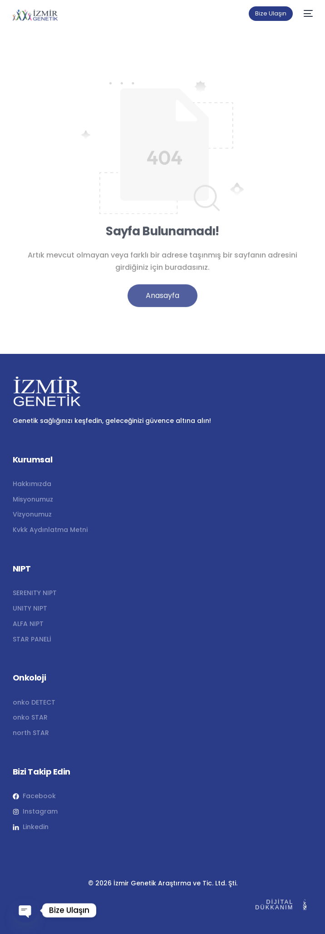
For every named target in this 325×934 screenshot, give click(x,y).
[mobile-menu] (307, 13)
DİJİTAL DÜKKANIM (272, 904)
